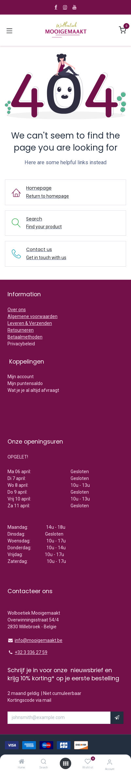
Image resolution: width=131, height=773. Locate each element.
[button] (116, 718)
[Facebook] (55, 7)
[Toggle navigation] (9, 30)
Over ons (17, 309)
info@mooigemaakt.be (38, 640)
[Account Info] (109, 762)
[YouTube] (74, 7)
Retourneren (21, 330)
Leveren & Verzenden (30, 323)
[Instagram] (65, 7)
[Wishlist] (87, 762)
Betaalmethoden (25, 337)
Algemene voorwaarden (32, 316)
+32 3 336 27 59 (31, 652)
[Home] (22, 762)
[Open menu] (65, 763)
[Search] (44, 762)
